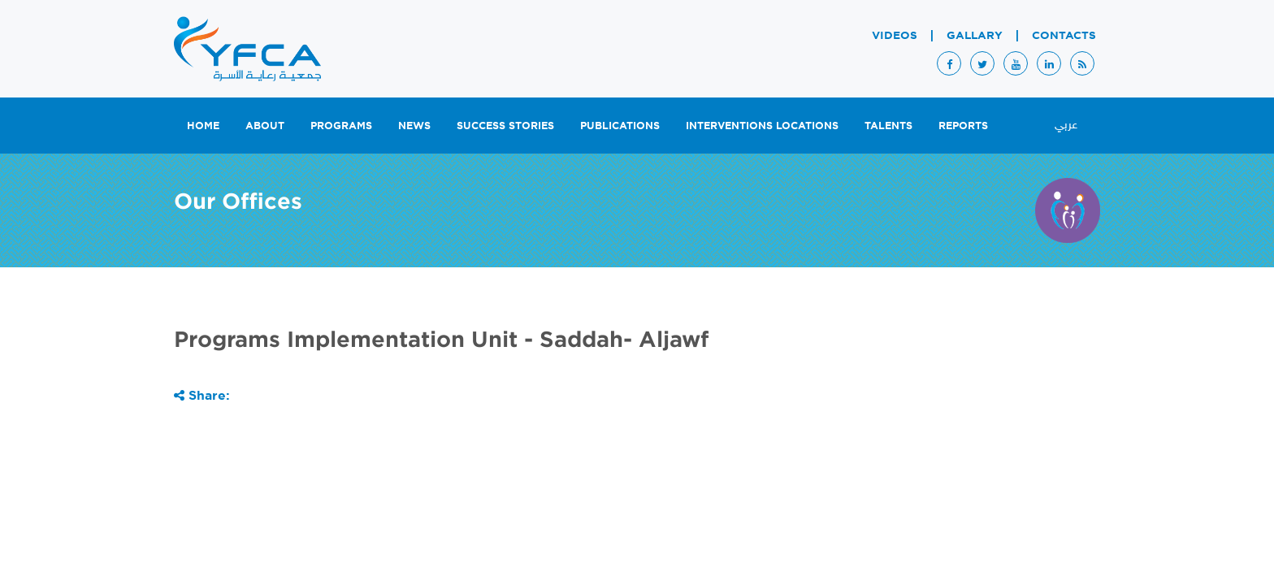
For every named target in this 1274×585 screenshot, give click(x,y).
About (264, 125)
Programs (341, 125)
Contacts (1064, 34)
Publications (620, 125)
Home (203, 125)
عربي (1066, 125)
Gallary (975, 34)
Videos (894, 34)
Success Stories (505, 125)
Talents (888, 125)
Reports (963, 125)
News (414, 125)
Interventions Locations (762, 125)
